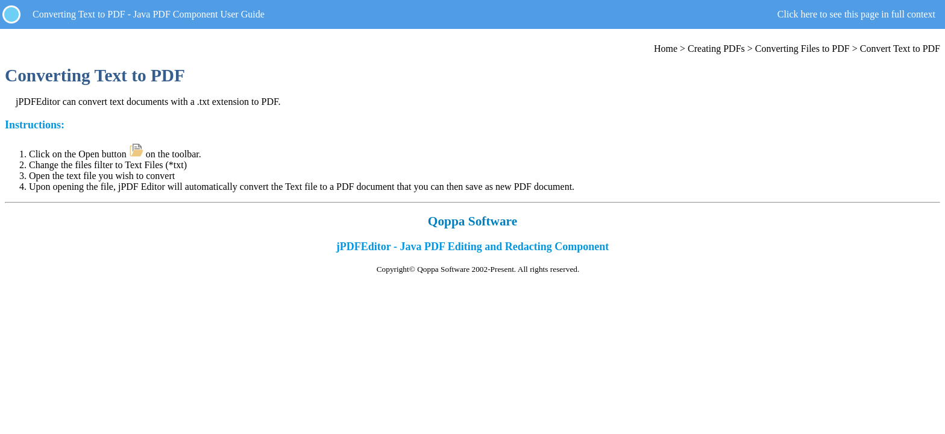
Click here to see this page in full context (856, 14)
